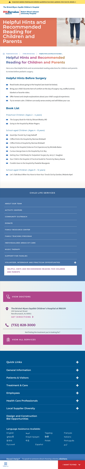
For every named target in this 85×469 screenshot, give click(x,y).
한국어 (9, 440)
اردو (65, 444)
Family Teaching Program (18, 236)
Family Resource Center (17, 230)
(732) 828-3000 (23, 325)
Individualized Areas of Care (20, 243)
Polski (47, 440)
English (10, 433)
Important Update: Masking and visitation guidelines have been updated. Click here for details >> (44, 2)
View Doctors (18, 297)
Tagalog (48, 433)
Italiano (67, 437)
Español (39, 444)
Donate (9, 223)
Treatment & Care (12, 54)
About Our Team (13, 203)
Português (69, 440)
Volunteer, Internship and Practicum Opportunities (32, 262)
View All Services (21, 340)
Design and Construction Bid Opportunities (21, 417)
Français (68, 433)
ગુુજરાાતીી (10, 437)
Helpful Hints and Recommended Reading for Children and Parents (36, 270)
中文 (27, 440)
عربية (28, 433)
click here (63, 458)
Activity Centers (13, 210)
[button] (71, 464)
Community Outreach (16, 217)
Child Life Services (29, 54)
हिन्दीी (47, 437)
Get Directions (21, 317)
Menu (5, 464)
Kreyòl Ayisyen (32, 437)
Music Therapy (12, 249)
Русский (11, 444)
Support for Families (16, 256)
